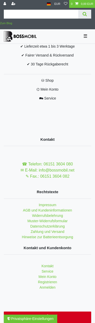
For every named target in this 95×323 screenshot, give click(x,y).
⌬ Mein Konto (47, 89)
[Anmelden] (5, 4)
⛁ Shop (47, 80)
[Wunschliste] (65, 4)
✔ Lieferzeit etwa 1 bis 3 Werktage (47, 46)
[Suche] (84, 14)
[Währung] (57, 4)
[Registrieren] (14, 4)
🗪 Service (47, 98)
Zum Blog (6, 23)
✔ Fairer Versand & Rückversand (47, 55)
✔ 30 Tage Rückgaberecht (47, 64)
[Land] (48, 4)
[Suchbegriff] (41, 14)
